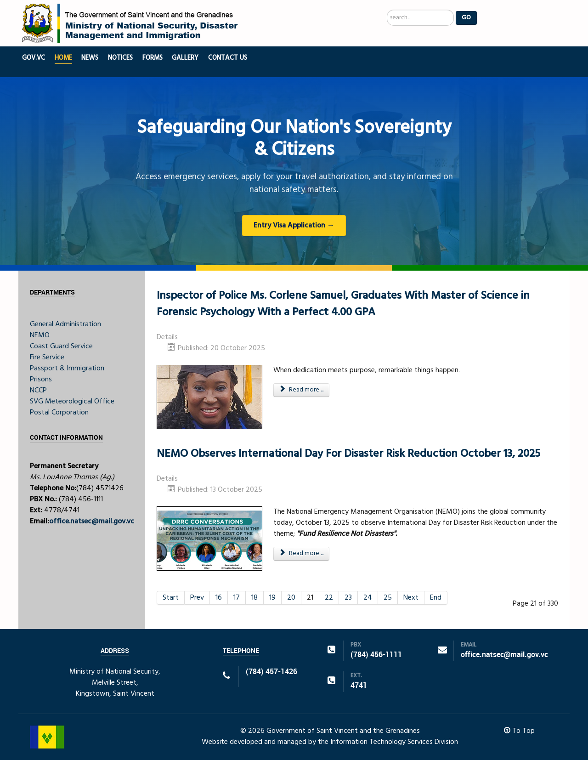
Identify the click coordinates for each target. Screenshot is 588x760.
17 (236, 598)
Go (466, 17)
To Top (519, 731)
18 (254, 598)
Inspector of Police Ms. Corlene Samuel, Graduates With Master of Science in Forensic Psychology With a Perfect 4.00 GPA (343, 304)
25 (388, 598)
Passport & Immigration (67, 368)
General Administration (65, 324)
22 (329, 598)
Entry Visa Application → (294, 226)
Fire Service (47, 357)
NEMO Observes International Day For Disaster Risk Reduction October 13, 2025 (348, 454)
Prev (197, 598)
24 (367, 598)
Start (171, 598)
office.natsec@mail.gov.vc (91, 521)
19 (272, 598)
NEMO (40, 335)
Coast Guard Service (61, 346)
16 (218, 598)
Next (410, 598)
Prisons (41, 379)
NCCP (38, 390)
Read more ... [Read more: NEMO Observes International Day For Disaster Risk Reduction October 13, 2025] (301, 553)
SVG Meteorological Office (72, 401)
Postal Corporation (59, 412)
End (435, 598)
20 (291, 598)
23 (348, 598)
